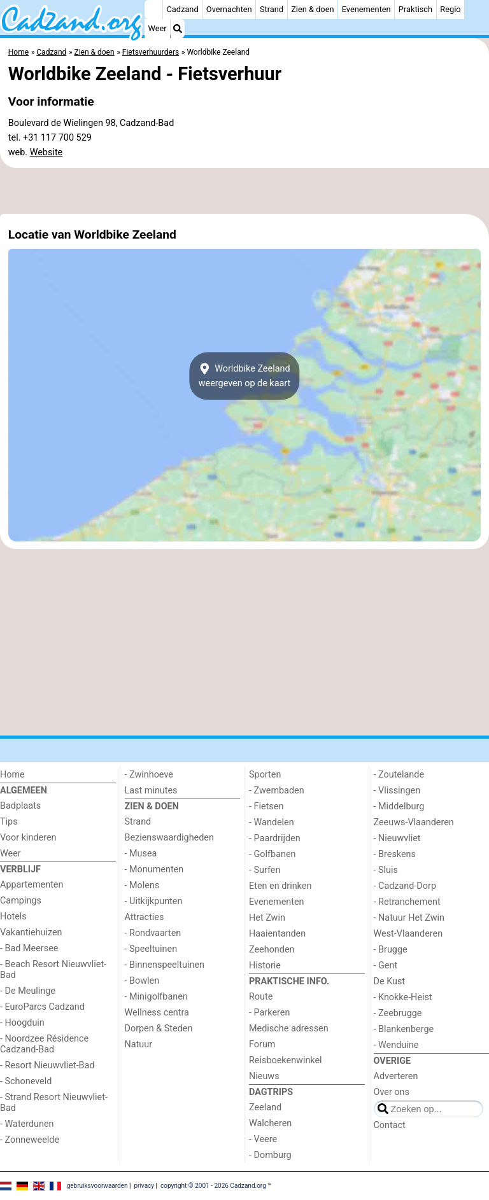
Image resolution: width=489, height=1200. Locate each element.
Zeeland (265, 1107)
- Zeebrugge (398, 1013)
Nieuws (264, 1076)
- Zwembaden (276, 790)
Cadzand (183, 9)
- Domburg (270, 1155)
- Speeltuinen (151, 949)
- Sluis (386, 870)
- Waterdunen (27, 1124)
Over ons (391, 1092)
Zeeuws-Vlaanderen (414, 822)
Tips (9, 821)
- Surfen (264, 870)
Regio (450, 9)
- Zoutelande (399, 774)
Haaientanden (277, 933)
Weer (157, 28)
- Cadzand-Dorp (405, 886)
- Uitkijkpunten (154, 901)
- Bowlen (142, 980)
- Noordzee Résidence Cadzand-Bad (44, 1044)
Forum (262, 1044)
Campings (20, 900)
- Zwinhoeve (149, 774)
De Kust (390, 981)
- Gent (386, 965)
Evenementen (366, 9)
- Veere (263, 1139)
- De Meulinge (27, 991)
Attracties (144, 917)
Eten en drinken (280, 886)
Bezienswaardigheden (169, 837)
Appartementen (31, 884)
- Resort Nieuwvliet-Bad (47, 1065)
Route (261, 996)
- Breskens (395, 854)
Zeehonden (272, 949)
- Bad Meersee (29, 948)
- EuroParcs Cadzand (42, 1006)
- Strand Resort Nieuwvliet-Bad (54, 1102)
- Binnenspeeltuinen (164, 964)
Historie (265, 965)
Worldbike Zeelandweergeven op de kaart (245, 376)
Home (12, 774)
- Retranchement (407, 902)
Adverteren (396, 1076)
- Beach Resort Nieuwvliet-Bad (53, 969)
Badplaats (20, 805)
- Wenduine (396, 1045)
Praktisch (415, 9)
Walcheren (270, 1123)
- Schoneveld (26, 1081)
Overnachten (229, 9)
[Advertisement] (244, 191)
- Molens (142, 885)
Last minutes (151, 790)
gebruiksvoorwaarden (97, 1185)
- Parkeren (269, 1012)
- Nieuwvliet (397, 838)
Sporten (265, 774)
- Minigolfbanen (156, 996)
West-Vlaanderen (408, 933)
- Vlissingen (397, 790)
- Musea (141, 853)
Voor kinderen (28, 837)
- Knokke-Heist (403, 997)
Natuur (139, 1044)
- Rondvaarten (153, 933)
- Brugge (391, 949)
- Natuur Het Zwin (409, 917)
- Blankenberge (404, 1029)
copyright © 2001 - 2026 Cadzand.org (213, 1185)
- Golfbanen (272, 854)
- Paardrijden (275, 838)
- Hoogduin (22, 1022)
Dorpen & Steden (159, 1028)
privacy (144, 1185)
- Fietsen (266, 806)
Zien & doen (312, 9)
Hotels (13, 916)
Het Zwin (267, 917)
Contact (390, 1125)
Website (46, 152)
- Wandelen (271, 822)
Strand (271, 9)
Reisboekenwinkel (285, 1060)
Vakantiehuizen (31, 932)
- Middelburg (399, 806)
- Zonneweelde (29, 1139)
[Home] (153, 9)
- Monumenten (154, 869)
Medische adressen (289, 1028)
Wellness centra (157, 1012)
